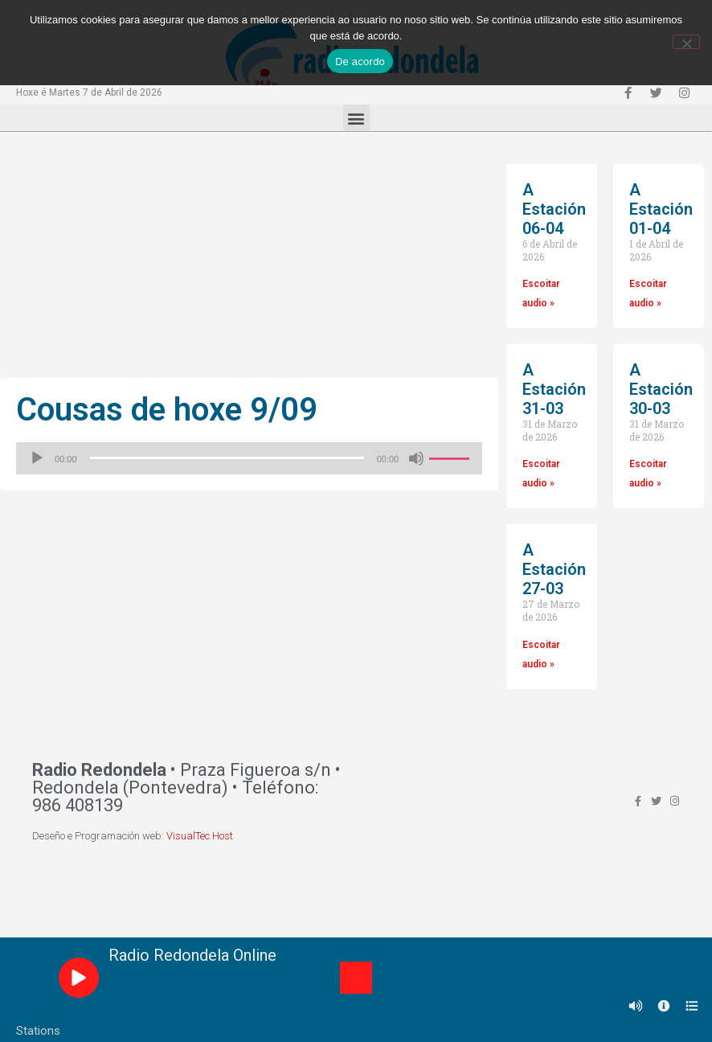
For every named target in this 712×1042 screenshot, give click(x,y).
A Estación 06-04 (554, 209)
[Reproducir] (37, 458)
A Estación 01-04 (661, 209)
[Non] (686, 42)
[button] (356, 118)
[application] (249, 458)
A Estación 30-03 (661, 389)
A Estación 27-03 (554, 569)
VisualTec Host (199, 836)
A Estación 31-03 (554, 389)
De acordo (360, 61)
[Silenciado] (416, 458)
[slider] (227, 458)
